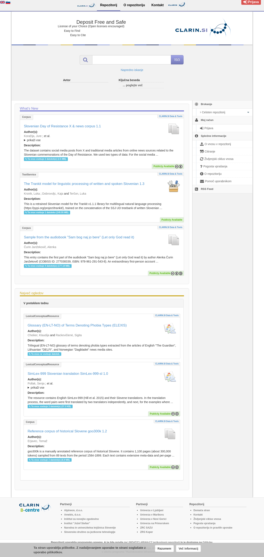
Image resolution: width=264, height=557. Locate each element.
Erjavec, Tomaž (37, 441)
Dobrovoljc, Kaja (52, 193)
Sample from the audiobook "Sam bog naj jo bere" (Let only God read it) (79, 237)
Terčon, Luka (78, 193)
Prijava (251, 2)
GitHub (207, 542)
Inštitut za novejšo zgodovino (81, 519)
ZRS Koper (146, 532)
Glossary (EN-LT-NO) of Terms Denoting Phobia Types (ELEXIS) (77, 325)
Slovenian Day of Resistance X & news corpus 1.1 (62, 126)
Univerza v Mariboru (152, 514)
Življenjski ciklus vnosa (207, 519)
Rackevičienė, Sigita (69, 335)
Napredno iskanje (132, 70)
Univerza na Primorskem (154, 523)
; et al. (102, 138)
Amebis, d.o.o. (72, 514)
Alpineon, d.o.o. (73, 510)
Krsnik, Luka (32, 193)
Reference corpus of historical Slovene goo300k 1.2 (67, 431)
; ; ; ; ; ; (102, 138)
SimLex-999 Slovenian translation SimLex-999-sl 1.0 (68, 374)
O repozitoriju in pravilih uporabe (212, 527)
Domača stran (201, 510)
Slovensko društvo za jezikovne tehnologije (89, 532)
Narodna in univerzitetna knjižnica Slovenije (90, 527)
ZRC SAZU (146, 527)
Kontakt (198, 514)
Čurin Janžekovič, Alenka (40, 247)
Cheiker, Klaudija (38, 335)
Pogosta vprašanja (204, 523)
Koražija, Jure (33, 136)
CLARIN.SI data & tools (170, 116)
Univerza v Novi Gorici (153, 519)
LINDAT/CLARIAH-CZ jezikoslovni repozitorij (153, 542)
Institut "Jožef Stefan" (77, 523)
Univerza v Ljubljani (151, 510)
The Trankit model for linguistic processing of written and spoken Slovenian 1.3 (84, 184)
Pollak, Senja (36, 383)
